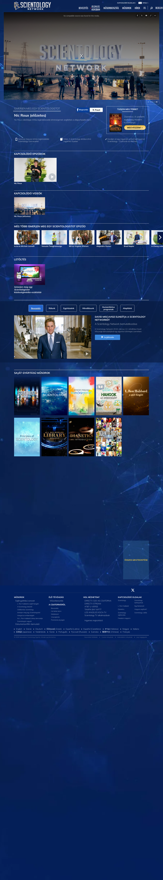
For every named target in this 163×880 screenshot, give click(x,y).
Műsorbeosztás (56, 600)
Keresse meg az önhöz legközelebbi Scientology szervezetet (33, 140)
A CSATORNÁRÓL (57, 604)
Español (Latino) (73, 629)
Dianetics (121, 609)
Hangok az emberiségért (25, 615)
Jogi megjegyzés (141, 637)
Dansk (29, 629)
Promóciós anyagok (57, 620)
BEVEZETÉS (83, 8)
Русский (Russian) (79, 632)
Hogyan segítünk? (140, 609)
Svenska (94, 632)
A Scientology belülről (24, 607)
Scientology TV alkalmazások (97, 615)
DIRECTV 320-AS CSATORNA (98, 600)
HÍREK (137, 8)
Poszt (96, 110)
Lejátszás (107, 337)
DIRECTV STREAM (93, 603)
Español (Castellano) (92, 629)
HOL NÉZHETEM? (91, 597)
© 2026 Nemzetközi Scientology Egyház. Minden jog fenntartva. (35, 637)
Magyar (125, 629)
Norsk (52, 632)
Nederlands (41, 632)
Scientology (122, 600)
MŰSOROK (126, 8)
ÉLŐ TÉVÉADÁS (56, 597)
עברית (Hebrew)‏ (112, 629)
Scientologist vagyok (24, 621)
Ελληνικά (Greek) (54, 629)
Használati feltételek (91, 637)
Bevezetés (54, 608)
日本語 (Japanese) (24, 632)
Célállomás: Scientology (25, 610)
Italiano (136, 629)
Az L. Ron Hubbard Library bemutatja (30, 618)
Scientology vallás (140, 613)
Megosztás (82, 109)
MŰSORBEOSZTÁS (111, 8)
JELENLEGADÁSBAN (95, 8)
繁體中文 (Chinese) (110, 632)
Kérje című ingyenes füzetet (77, 140)
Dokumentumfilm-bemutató (27, 624)
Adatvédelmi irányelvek (124, 637)
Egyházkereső (139, 606)
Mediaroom (55, 614)
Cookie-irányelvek (107, 637)
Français (126, 632)
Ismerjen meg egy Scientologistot (28, 612)
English (19, 629)
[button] (160, 237)
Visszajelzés (55, 617)
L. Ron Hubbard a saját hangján (28, 604)
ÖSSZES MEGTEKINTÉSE (136, 560)
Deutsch (39, 629)
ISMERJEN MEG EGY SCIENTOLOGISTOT (37, 108)
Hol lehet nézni (56, 611)
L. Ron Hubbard (123, 606)
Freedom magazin (124, 618)
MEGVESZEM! (135, 127)
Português (62, 632)
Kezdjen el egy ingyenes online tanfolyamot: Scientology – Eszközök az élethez (126, 140)
